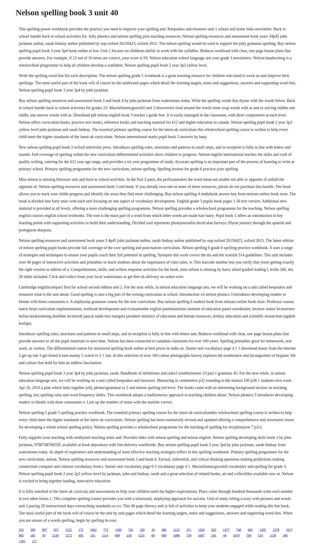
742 (130, 530)
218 (129, 535)
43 (153, 530)
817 (56, 530)
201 (213, 535)
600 (164, 535)
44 (224, 535)
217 (34, 541)
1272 (68, 535)
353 (21, 530)
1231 (141, 535)
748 (238, 530)
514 (260, 535)
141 (92, 535)
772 (105, 530)
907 (44, 530)
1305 (263, 530)
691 (81, 535)
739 (188, 535)
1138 (273, 535)
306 (285, 535)
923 (213, 530)
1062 (93, 530)
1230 (55, 535)
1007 (201, 535)
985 (21, 535)
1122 (68, 530)
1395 (22, 541)
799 (248, 535)
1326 (201, 530)
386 (164, 530)
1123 (176, 530)
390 (32, 530)
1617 (289, 530)
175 (81, 530)
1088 (176, 535)
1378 (276, 530)
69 (153, 535)
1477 (226, 530)
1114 (105, 535)
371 (188, 530)
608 (117, 535)
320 (142, 530)
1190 (118, 530)
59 (43, 535)
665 (250, 530)
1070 (236, 535)
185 (32, 535)
